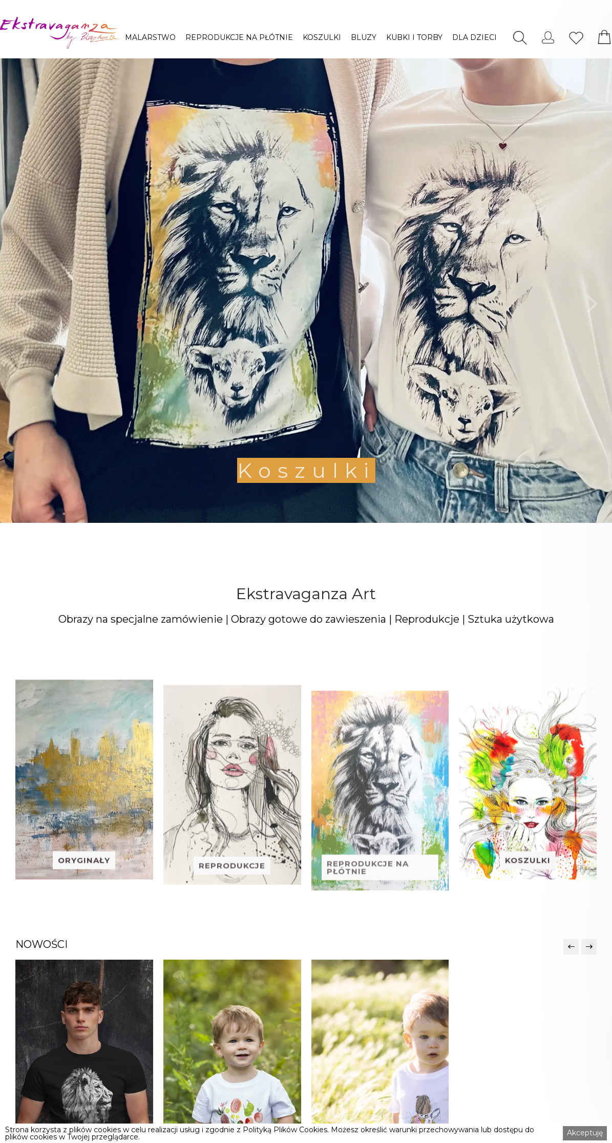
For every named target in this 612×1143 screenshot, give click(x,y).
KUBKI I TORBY (414, 37)
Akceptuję (585, 1132)
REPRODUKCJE (232, 900)
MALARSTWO (150, 37)
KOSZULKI (322, 37)
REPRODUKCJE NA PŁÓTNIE (239, 37)
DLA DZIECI (474, 37)
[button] (150, 37)
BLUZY (363, 37)
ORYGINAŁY (84, 892)
